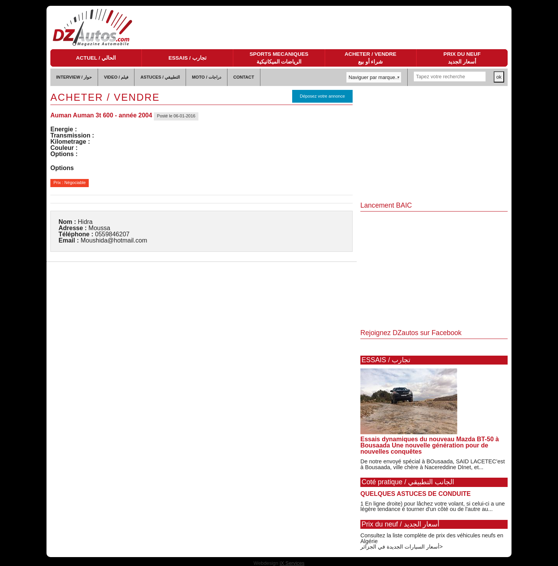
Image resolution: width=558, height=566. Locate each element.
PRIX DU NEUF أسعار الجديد (461, 58)
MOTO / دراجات (206, 77)
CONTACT (243, 77)
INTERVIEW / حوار (74, 77)
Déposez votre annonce (322, 96)
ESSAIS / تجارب (188, 58)
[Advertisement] (434, 144)
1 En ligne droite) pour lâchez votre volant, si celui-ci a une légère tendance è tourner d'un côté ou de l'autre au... (432, 506)
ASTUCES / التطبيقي (160, 77)
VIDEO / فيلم (116, 77)
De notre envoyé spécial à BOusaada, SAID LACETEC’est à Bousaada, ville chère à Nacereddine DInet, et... (432, 464)
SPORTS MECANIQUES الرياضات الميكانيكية (279, 58)
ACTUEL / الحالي (96, 58)
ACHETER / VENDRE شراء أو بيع (370, 58)
